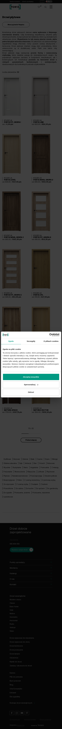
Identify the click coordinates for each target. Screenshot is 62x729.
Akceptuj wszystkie (31, 377)
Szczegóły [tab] (31, 341)
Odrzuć (31, 392)
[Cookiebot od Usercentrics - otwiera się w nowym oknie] (49, 334)
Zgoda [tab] (11, 341)
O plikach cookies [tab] (51, 341)
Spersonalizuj (31, 385)
